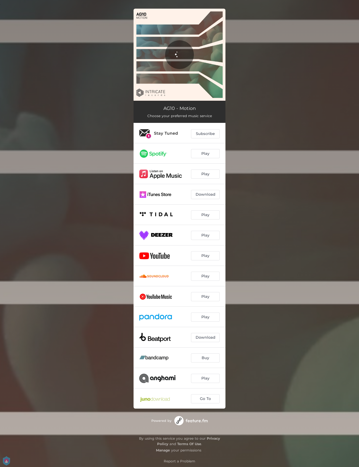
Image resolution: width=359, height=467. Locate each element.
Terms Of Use (189, 444)
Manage (163, 450)
